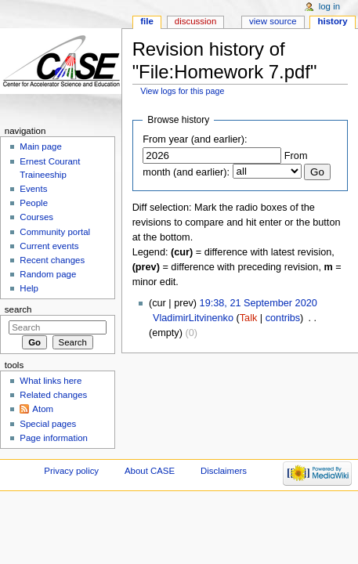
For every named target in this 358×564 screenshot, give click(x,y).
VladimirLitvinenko (193, 318)
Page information (54, 438)
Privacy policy (71, 470)
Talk (249, 318)
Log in (329, 6)
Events (33, 188)
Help (29, 288)
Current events (49, 246)
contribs (283, 318)
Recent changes (52, 260)
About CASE (150, 470)
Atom (42, 409)
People (34, 203)
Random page (48, 274)
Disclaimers (224, 470)
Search (18, 309)
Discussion (195, 21)
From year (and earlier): (195, 139)
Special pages (48, 423)
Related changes (53, 395)
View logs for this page (182, 91)
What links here (50, 380)
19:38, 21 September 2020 (258, 303)
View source (272, 21)
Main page (41, 146)
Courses (36, 217)
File (147, 21)
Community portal (55, 232)
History (333, 21)
